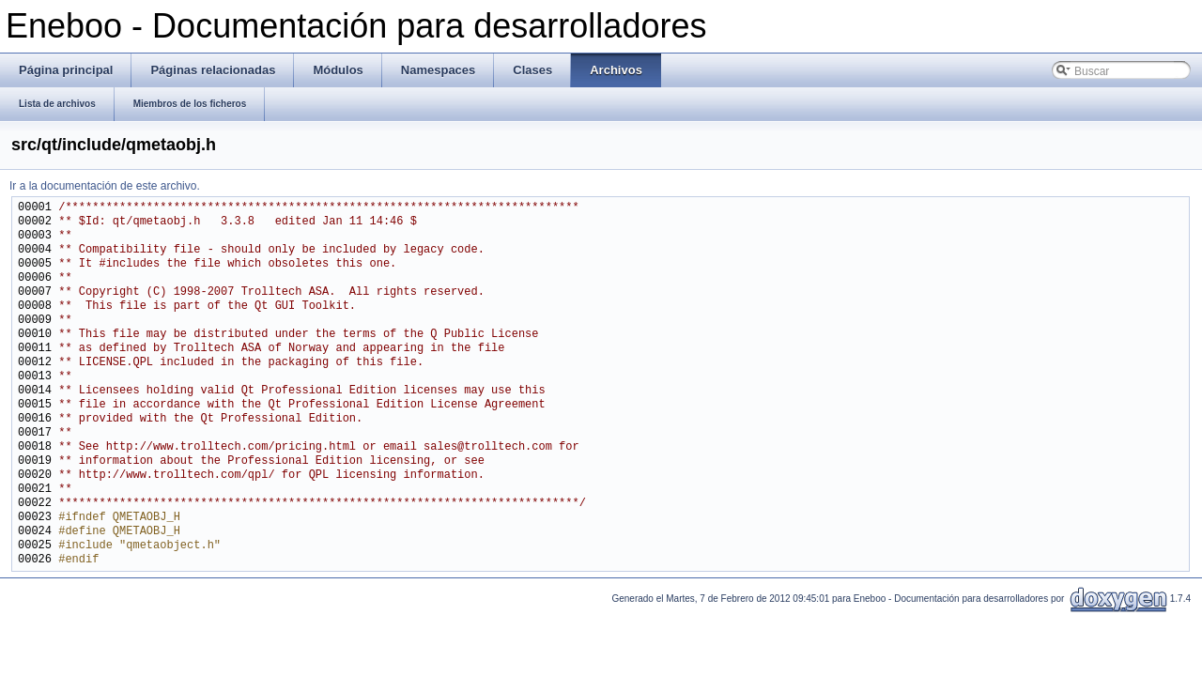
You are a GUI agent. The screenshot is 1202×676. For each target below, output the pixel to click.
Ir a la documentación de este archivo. (104, 185)
